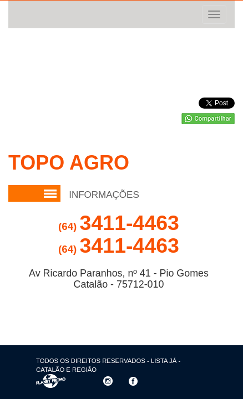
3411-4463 (118, 222)
